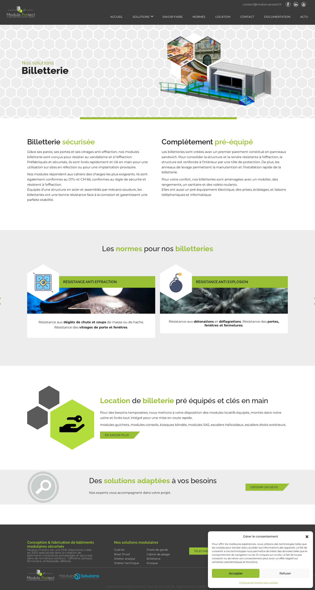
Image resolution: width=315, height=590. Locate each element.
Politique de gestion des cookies (258, 582)
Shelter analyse (124, 558)
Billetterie (153, 558)
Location (222, 17)
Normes (199, 17)
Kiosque (152, 563)
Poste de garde (157, 549)
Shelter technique (126, 563)
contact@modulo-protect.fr (262, 4)
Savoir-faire (172, 17)
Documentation (277, 17)
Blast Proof (122, 554)
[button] (307, 536)
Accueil (116, 17)
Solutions (141, 17)
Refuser (285, 573)
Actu (304, 17)
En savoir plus (117, 435)
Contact (247, 17)
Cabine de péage (158, 554)
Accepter (236, 573)
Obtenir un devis (264, 487)
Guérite (119, 549)
